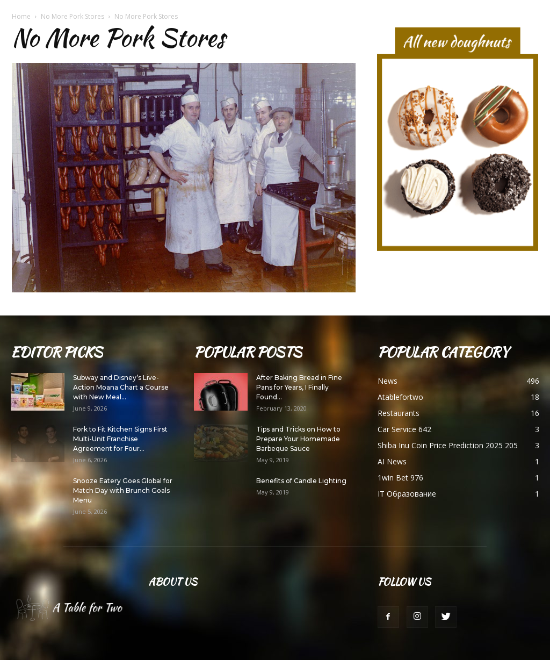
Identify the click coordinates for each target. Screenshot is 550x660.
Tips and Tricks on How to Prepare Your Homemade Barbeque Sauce (298, 439)
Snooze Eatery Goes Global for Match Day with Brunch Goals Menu (122, 490)
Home (21, 16)
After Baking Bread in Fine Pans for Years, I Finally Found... (299, 387)
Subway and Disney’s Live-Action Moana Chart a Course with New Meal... (121, 387)
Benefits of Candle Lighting (301, 481)
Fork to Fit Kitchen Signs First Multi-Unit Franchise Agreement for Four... (120, 439)
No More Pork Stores (72, 16)
